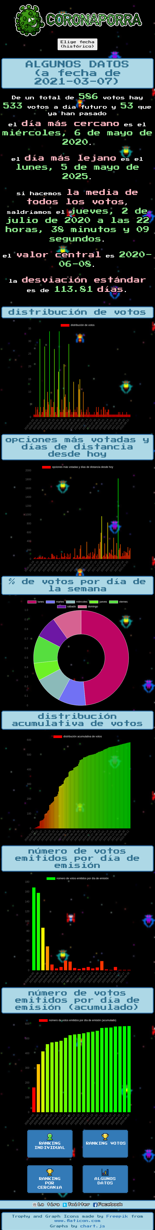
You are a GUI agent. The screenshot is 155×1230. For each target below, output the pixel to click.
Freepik (117, 1216)
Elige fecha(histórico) (77, 44)
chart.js (92, 1226)
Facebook (108, 1204)
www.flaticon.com (78, 1220)
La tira (46, 1204)
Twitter (76, 1204)
